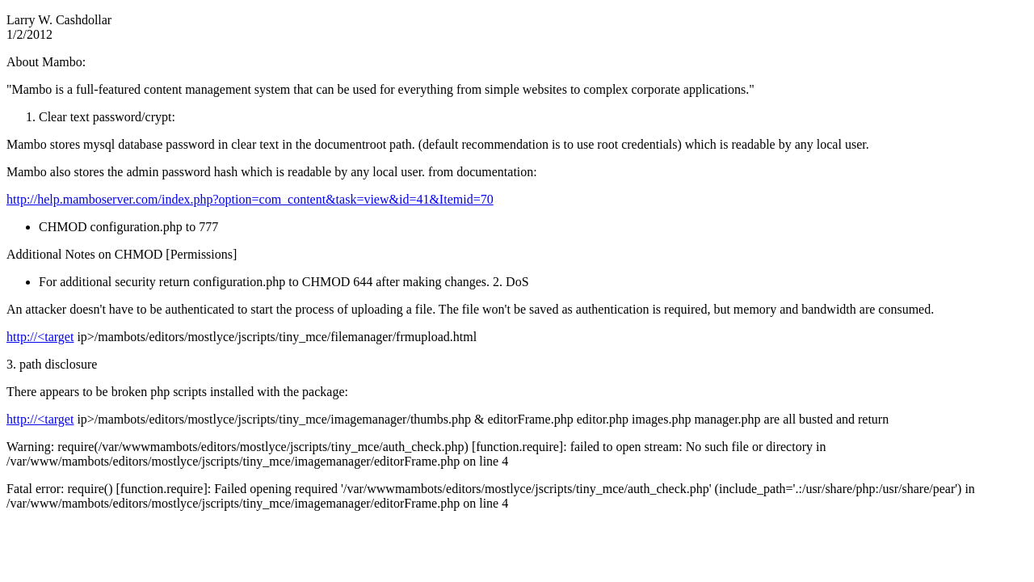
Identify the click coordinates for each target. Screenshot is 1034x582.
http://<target (40, 337)
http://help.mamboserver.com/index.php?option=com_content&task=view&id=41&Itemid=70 (250, 199)
